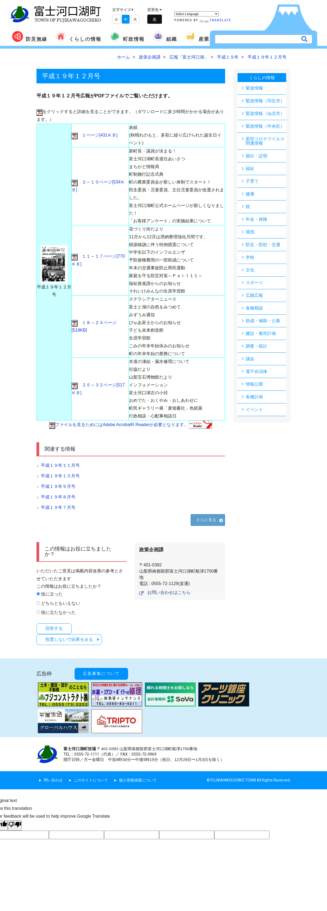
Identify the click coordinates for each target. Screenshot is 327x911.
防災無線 (29, 36)
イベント (254, 409)
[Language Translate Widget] (196, 13)
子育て (252, 181)
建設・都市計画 (261, 333)
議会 (250, 358)
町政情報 (127, 36)
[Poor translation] (15, 825)
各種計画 (254, 397)
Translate (215, 20)
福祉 (250, 168)
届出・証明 (256, 156)
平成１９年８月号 (58, 497)
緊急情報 (254, 88)
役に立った (52, 594)
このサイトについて (91, 780)
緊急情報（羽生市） (265, 100)
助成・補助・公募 (263, 320)
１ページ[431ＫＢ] (95, 135)
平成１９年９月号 (58, 486)
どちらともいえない (60, 603)
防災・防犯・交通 (263, 244)
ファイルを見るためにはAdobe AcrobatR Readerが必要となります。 (130, 424)
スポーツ (254, 282)
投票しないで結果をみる (69, 639)
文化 (250, 270)
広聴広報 (254, 295)
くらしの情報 (78, 36)
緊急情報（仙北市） (265, 113)
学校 (250, 257)
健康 (250, 194)
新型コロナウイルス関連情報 (265, 141)
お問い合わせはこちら (169, 592)
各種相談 (254, 308)
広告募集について (101, 673)
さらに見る (206, 520)
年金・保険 (256, 219)
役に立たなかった (58, 612)
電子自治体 (256, 371)
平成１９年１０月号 (60, 476)
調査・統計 (256, 346)
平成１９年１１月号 (60, 465)
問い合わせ (53, 780)
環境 (250, 232)
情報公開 (254, 384)
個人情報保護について (138, 780)
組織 (165, 36)
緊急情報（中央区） (265, 126)
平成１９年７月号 (58, 507)
